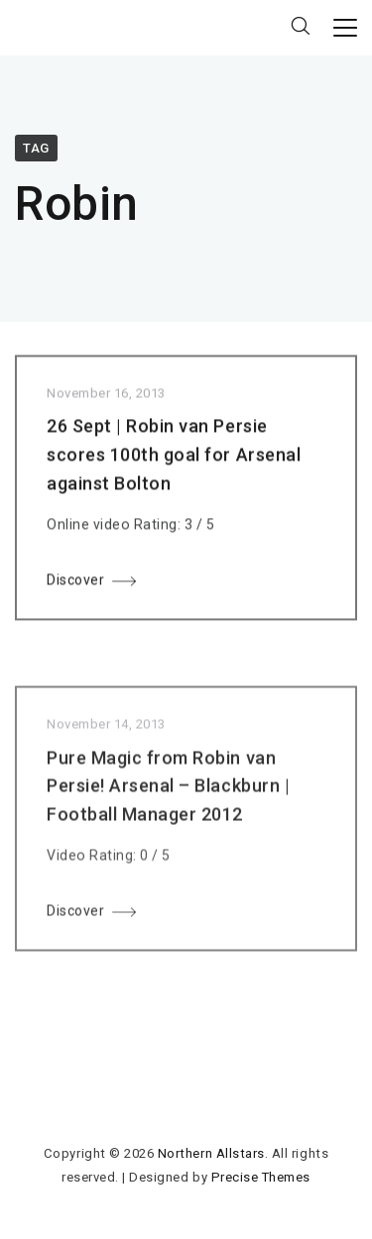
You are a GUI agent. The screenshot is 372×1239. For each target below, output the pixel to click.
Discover (75, 582)
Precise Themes (260, 1177)
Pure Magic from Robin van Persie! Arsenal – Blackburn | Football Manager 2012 (168, 791)
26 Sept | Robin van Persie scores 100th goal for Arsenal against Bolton (174, 458)
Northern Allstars (211, 1153)
